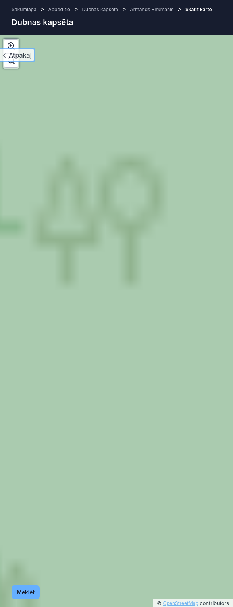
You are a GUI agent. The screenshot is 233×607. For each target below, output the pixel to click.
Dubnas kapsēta (100, 9)
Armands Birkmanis (151, 9)
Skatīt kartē (198, 9)
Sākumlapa (24, 9)
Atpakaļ (20, 55)
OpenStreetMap (180, 603)
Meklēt (26, 592)
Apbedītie (59, 9)
